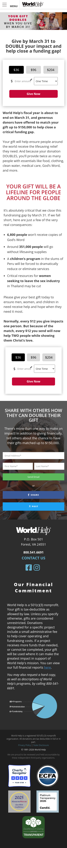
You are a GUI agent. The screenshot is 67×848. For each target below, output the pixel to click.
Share (33, 495)
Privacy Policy (24, 745)
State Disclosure (41, 745)
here (47, 667)
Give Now (33, 94)
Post (33, 506)
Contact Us (33, 557)
